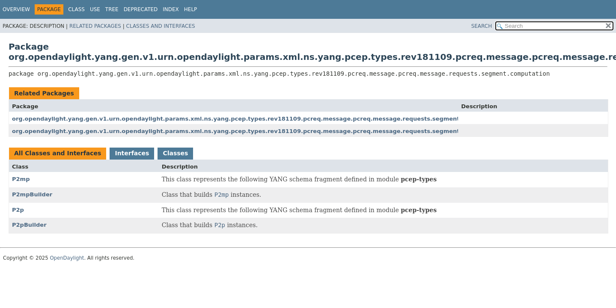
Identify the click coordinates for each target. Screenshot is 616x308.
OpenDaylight (67, 258)
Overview (16, 9)
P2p (18, 210)
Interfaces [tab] (132, 153)
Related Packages (95, 26)
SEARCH (481, 26)
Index (171, 9)
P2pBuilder (29, 225)
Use (95, 9)
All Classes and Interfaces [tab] (57, 153)
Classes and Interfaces (160, 26)
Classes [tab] (175, 153)
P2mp (21, 179)
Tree (112, 9)
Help (190, 9)
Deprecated (141, 9)
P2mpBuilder (32, 194)
